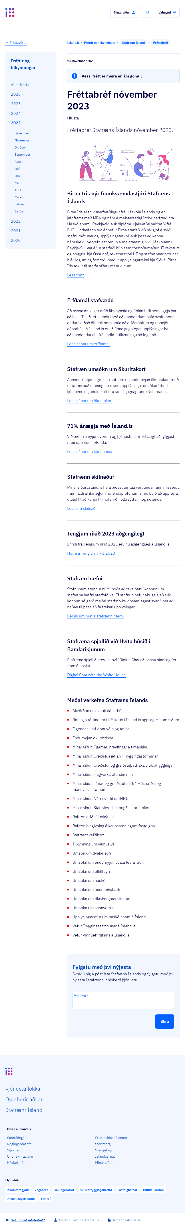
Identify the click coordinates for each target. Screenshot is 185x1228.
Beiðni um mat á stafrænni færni (95, 616)
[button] (124, 12)
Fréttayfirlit (15, 42)
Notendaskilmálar (127, 1220)
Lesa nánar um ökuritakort (90, 400)
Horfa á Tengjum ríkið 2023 (91, 553)
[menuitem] (31, 84)
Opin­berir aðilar (24, 1099)
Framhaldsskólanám (111, 1137)
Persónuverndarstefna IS (79, 1220)
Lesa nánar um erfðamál (88, 343)
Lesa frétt (75, 275)
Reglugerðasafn (19, 1144)
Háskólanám (16, 1162)
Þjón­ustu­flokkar (23, 1088)
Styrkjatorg (103, 1150)
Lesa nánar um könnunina (89, 451)
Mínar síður (104, 1162)
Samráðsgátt (17, 1137)
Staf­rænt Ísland (23, 1109)
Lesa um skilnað (81, 508)
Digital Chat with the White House (96, 674)
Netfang (81, 995)
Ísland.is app (105, 1156)
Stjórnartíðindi (18, 1150)
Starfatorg (103, 1144)
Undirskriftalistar (20, 1156)
